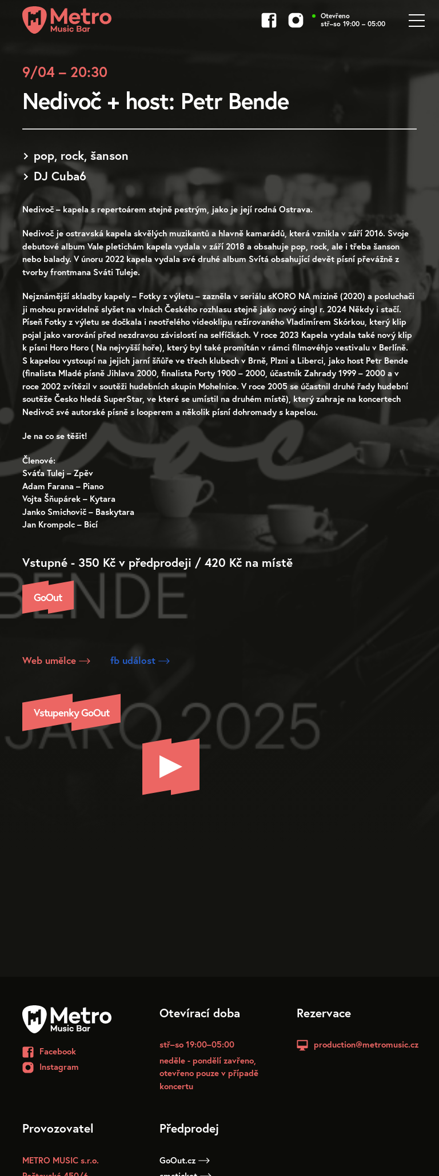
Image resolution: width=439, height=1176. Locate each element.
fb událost (140, 660)
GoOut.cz (184, 1160)
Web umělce (56, 660)
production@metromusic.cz (366, 1044)
